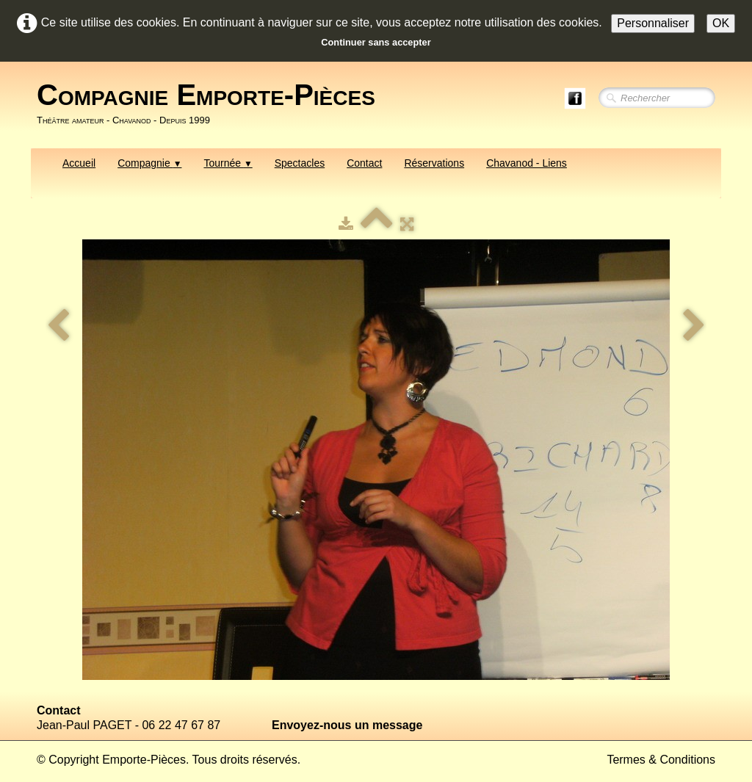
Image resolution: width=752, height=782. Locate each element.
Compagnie (149, 163)
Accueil (78, 163)
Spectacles (300, 163)
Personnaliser (653, 23)
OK (720, 23)
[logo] (211, 103)
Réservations (434, 163)
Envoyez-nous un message (347, 725)
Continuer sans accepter (375, 42)
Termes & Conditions (661, 759)
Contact (364, 163)
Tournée (227, 163)
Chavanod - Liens (526, 163)
